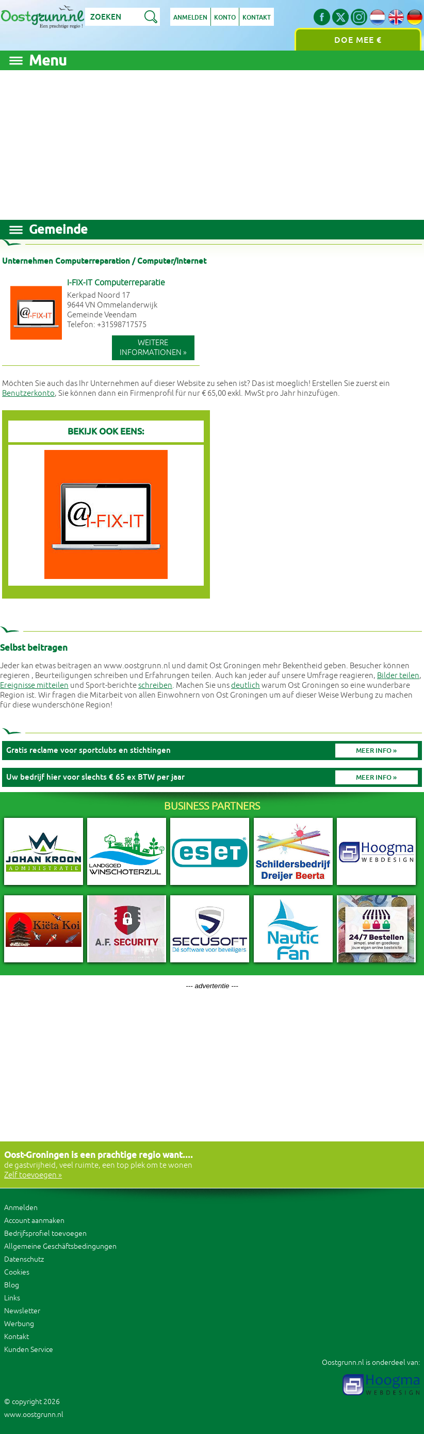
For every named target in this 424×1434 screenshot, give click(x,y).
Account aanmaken (34, 1220)
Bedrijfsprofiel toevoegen (45, 1233)
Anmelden (190, 17)
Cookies (16, 1272)
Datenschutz (24, 1259)
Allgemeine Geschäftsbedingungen (60, 1246)
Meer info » (376, 750)
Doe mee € (358, 40)
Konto (225, 17)
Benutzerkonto (28, 393)
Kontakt (256, 17)
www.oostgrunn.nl (33, 1414)
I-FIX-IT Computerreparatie (116, 283)
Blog (11, 1285)
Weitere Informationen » (153, 348)
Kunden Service (28, 1349)
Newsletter (22, 1311)
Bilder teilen (398, 676)
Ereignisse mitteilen (34, 685)
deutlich (245, 685)
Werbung (19, 1323)
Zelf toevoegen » (33, 1175)
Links (12, 1298)
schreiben (155, 685)
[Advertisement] (212, 142)
